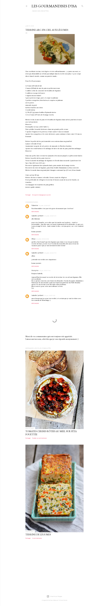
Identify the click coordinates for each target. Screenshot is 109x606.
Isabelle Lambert (37, 216)
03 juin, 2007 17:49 (44, 270)
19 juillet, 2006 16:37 (44, 205)
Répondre (35, 211)
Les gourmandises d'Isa (54, 6)
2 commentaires (37, 538)
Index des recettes (40, 11)
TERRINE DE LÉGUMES (38, 534)
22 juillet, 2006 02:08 (42, 239)
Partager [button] (28, 195)
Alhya (33, 239)
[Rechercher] (82, 6)
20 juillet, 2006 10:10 (50, 216)
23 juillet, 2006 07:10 (50, 253)
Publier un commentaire (39, 438)
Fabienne (34, 205)
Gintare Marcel (63, 600)
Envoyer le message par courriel (41, 195)
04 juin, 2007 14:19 (49, 295)
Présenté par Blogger (54, 596)
